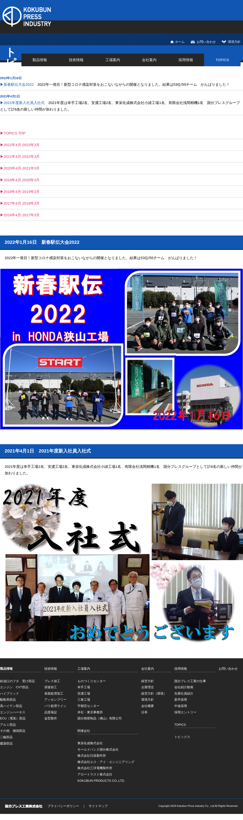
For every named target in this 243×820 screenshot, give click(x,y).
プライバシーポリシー (63, 806)
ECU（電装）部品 (13, 718)
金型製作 (50, 718)
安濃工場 (83, 693)
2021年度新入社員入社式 (24, 103)
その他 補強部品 (12, 731)
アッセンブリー (55, 699)
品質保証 (50, 712)
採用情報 (185, 60)
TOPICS (222, 60)
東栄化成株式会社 (90, 743)
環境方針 (234, 42)
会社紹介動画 (183, 687)
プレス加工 (52, 681)
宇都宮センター (88, 706)
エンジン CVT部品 (14, 687)
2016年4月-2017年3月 (22, 215)
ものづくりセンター (91, 681)
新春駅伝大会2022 (19, 84)
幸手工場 (83, 687)
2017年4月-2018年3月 (22, 203)
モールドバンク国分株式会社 (98, 749)
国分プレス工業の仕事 (190, 681)
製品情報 (39, 60)
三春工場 (83, 699)
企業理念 (147, 687)
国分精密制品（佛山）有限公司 (99, 718)
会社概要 (147, 706)
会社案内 (149, 60)
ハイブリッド (9, 693)
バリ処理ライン (55, 706)
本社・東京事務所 (90, 712)
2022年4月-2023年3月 (22, 145)
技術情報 (76, 60)
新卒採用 (180, 699)
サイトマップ (98, 806)
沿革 (144, 712)
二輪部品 (6, 737)
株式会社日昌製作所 (91, 755)
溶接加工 (50, 687)
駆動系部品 (8, 699)
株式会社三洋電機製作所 (94, 768)
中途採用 (180, 706)
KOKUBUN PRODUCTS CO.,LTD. (101, 780)
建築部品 (6, 743)
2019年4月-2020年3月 (22, 180)
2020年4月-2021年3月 (22, 168)
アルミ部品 (8, 724)
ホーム (180, 42)
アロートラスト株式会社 (94, 774)
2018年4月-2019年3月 (22, 191)
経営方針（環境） (154, 693)
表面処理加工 (53, 693)
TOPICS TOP (15, 133)
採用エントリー (185, 712)
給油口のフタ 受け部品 (17, 681)
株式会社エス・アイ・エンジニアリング (105, 762)
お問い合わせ (206, 42)
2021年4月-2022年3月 (22, 156)
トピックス (182, 737)
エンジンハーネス (12, 712)
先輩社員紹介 (183, 693)
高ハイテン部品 (11, 706)
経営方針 (147, 681)
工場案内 (112, 60)
